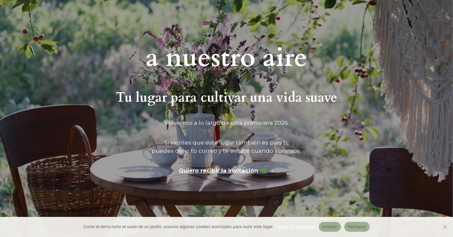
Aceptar (330, 226)
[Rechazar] (444, 227)
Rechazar (357, 226)
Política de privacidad (295, 226)
